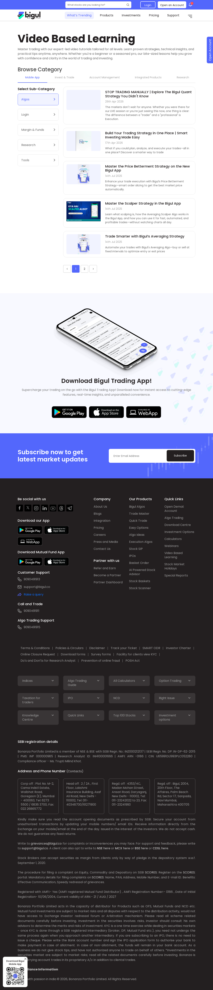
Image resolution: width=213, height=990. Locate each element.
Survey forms (101, 654)
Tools (25, 160)
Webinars (171, 546)
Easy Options (138, 528)
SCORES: (151, 872)
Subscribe (180, 455)
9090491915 (32, 627)
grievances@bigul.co (46, 843)
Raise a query (33, 594)
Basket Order (139, 563)
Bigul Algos (137, 506)
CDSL (156, 848)
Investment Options (179, 532)
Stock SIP (136, 549)
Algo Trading (173, 518)
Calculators (173, 539)
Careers (100, 535)
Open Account (210, 50)
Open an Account (172, 5)
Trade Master (139, 513)
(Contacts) (74, 771)
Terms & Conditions (35, 648)
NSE (100, 848)
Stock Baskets (139, 581)
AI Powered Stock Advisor (142, 572)
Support (173, 15)
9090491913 (32, 579)
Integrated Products (148, 77)
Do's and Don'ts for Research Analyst (48, 660)
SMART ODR (151, 648)
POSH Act (132, 660)
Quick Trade (138, 520)
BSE (137, 848)
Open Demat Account (174, 508)
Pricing (154, 15)
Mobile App (32, 77)
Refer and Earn (105, 568)
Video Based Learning (173, 555)
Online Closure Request (38, 654)
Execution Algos (140, 542)
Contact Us (102, 549)
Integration (102, 520)
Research (183, 77)
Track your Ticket (124, 648)
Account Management (104, 77)
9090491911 (31, 611)
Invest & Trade (64, 77)
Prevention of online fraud (100, 660)
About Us (100, 506)
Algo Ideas (136, 535)
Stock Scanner (140, 588)
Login (147, 5)
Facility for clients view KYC (137, 654)
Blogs (98, 513)
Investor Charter (178, 648)
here (106, 848)
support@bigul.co (37, 587)
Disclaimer (97, 648)
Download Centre (177, 525)
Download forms (73, 654)
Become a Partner (107, 575)
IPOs (132, 556)
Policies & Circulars (69, 648)
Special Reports (176, 575)
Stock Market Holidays (174, 566)
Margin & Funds (32, 130)
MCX (118, 848)
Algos (25, 99)
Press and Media (106, 542)
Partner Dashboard (108, 582)
